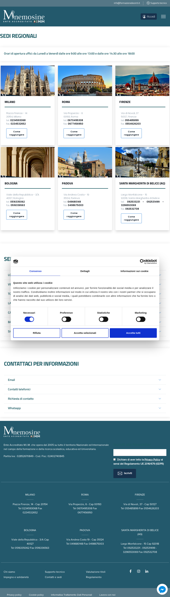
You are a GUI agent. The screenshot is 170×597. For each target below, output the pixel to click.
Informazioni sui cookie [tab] (135, 271)
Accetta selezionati (85, 332)
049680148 (76, 549)
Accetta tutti (133, 332)
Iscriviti (124, 478)
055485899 (131, 513)
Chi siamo (9, 577)
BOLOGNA (30, 535)
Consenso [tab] (35, 271)
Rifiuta (37, 332)
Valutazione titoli (95, 577)
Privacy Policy (152, 465)
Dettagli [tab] (85, 271)
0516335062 (22, 553)
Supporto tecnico (55, 577)
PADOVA (85, 535)
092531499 (148, 553)
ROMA (85, 500)
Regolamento (94, 582)
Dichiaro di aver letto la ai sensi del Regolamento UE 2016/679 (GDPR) (138, 467)
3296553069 (130, 557)
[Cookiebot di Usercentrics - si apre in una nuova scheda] (142, 261)
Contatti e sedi (53, 582)
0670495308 (84, 513)
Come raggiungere (16, 133)
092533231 (133, 553)
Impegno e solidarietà (16, 582)
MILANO (30, 500)
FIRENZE (140, 500)
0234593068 (29, 513)
